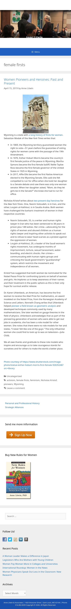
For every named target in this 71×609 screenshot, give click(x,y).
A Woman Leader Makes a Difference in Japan (26, 555)
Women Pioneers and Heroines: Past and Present (33, 81)
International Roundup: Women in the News (25, 567)
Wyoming (19, 384)
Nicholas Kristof (49, 380)
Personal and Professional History (22, 403)
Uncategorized (14, 376)
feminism (35, 380)
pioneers (8, 384)
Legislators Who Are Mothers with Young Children (28, 559)
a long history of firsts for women (46, 134)
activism (11, 380)
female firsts (22, 380)
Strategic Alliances (14, 407)
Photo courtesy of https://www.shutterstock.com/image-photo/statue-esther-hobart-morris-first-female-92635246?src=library (33, 365)
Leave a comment (16, 388)
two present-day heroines (47, 200)
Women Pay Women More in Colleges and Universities (30, 563)
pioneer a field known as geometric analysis (33, 305)
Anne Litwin (34, 37)
